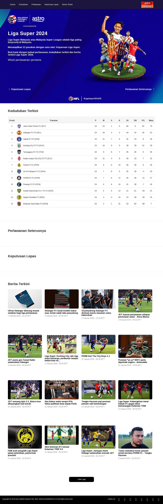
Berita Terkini (67, 4)
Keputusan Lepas (51, 4)
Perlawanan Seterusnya (140, 89)
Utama (12, 4)
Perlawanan (36, 4)
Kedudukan (23, 4)
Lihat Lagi (81, 479)
